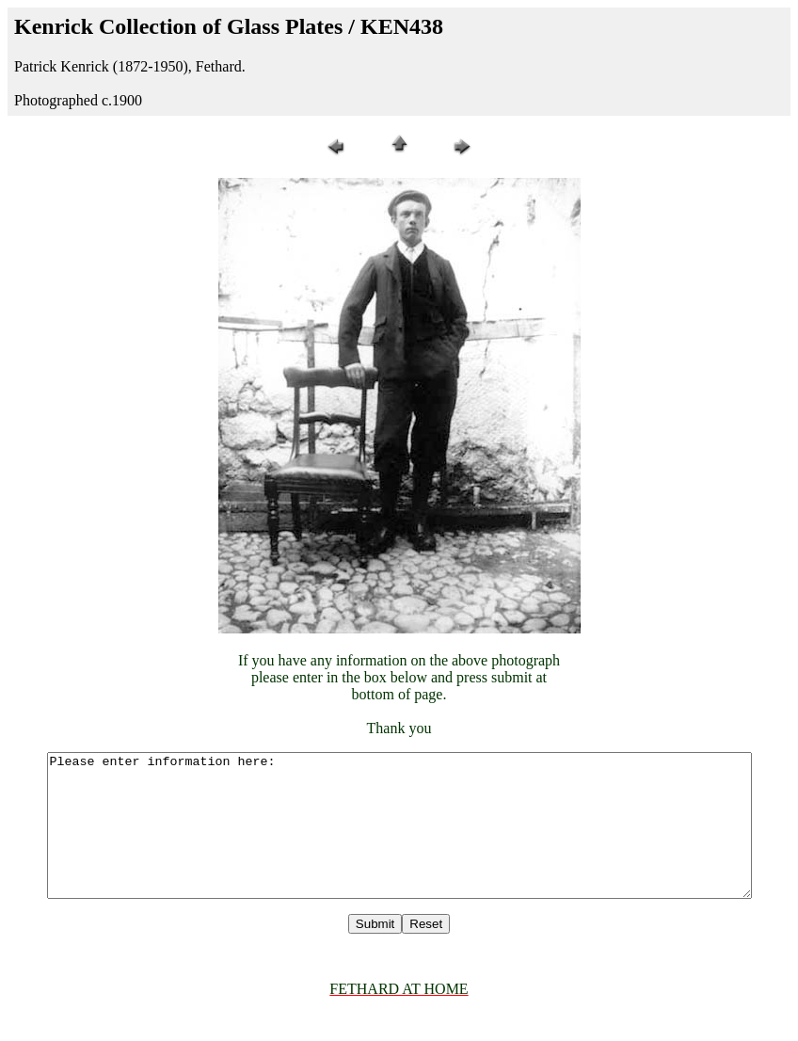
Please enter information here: (403, 839)
